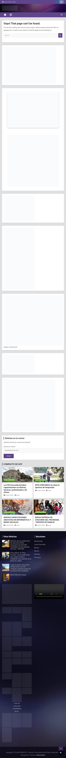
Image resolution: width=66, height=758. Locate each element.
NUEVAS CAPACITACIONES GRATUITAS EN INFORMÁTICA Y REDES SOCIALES (17, 519)
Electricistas (38, 541)
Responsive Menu (62, 2)
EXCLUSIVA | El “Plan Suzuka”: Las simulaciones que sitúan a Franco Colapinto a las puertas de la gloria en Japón (20, 557)
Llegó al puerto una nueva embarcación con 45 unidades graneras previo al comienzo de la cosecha (20, 568)
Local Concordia (9, 480)
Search (60, 35)
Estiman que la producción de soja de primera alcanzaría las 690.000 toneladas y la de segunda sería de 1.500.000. (20, 545)
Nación (36, 551)
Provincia (37, 557)
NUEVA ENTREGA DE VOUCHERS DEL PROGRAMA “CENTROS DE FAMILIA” (47, 519)
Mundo (36, 548)
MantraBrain (41, 755)
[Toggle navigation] (11, 14)
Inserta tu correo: (9, 447)
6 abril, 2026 (8, 495)
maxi (17, 495)
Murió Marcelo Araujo (18, 575)
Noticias (37, 554)
